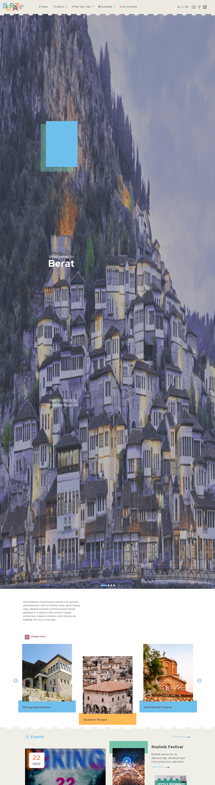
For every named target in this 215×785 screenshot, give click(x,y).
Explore (59, 7)
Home (43, 7)
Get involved (128, 7)
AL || (181, 6)
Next (199, 681)
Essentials (105, 7)
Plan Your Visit (82, 7)
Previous (15, 681)
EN (186, 6)
